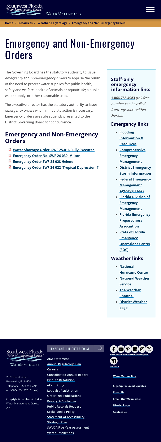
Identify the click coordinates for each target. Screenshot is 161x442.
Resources (25, 23)
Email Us (118, 392)
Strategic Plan (57, 422)
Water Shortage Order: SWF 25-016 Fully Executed (54, 150)
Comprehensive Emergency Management (132, 156)
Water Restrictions (60, 433)
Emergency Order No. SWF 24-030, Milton (46, 155)
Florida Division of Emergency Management (134, 203)
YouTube (121, 350)
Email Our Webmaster (127, 399)
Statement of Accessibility (65, 417)
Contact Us (120, 412)
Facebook (114, 350)
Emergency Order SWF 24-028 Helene (43, 161)
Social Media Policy (61, 412)
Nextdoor (114, 362)
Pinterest (128, 350)
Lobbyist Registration (62, 390)
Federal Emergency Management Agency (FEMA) (135, 185)
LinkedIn (135, 350)
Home (9, 23)
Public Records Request (64, 406)
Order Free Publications (64, 396)
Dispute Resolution (61, 380)
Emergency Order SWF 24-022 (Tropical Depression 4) (56, 167)
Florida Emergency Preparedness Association (134, 220)
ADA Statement (58, 359)
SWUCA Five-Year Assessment (68, 427)
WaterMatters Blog (124, 376)
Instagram (143, 350)
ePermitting (55, 385)
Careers (52, 369)
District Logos (121, 405)
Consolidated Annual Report (67, 375)
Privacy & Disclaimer (61, 401)
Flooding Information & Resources (131, 138)
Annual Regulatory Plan (64, 364)
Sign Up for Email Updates (129, 386)
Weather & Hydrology (52, 23)
